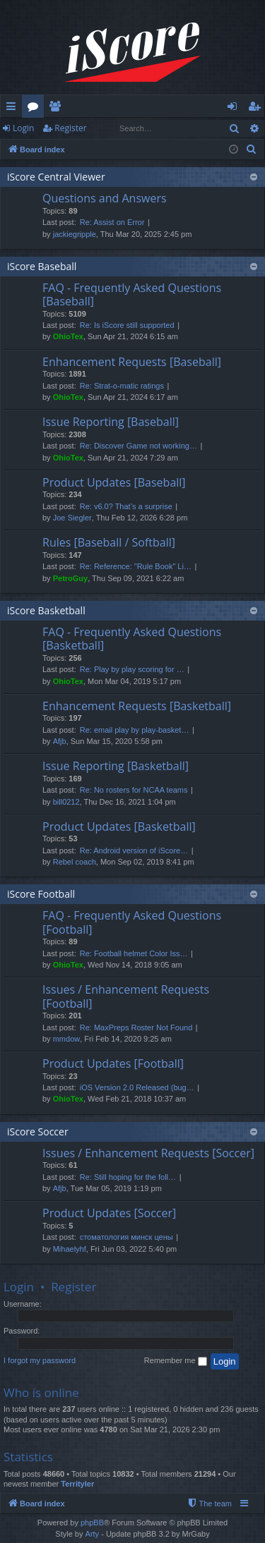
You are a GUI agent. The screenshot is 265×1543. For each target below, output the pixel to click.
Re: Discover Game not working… (138, 445)
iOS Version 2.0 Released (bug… (137, 1087)
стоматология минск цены (126, 1237)
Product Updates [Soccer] (109, 1213)
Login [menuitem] (235, 108)
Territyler (77, 1484)
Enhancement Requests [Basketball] (136, 706)
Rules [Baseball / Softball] (108, 542)
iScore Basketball (46, 610)
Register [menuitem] (257, 108)
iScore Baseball (41, 266)
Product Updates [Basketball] (119, 826)
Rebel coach (74, 862)
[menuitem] (251, 149)
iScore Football (41, 894)
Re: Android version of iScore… (134, 850)
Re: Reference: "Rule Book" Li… (136, 566)
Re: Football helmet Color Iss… (134, 953)
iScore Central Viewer (56, 176)
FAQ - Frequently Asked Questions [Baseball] (131, 294)
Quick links (14, 108)
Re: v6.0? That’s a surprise (126, 506)
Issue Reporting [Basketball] (115, 766)
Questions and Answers (104, 198)
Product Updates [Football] (113, 1063)
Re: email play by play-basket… (134, 730)
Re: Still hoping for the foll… (128, 1177)
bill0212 (66, 802)
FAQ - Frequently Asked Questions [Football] (131, 922)
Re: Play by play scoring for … (132, 669)
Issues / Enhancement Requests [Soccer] (148, 1153)
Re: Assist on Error (112, 222)
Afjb (59, 741)
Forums (36, 108)
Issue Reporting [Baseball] (110, 421)
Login (23, 128)
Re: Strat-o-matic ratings (122, 386)
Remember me (175, 1361)
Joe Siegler (72, 517)
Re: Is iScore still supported (127, 325)
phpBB (92, 1522)
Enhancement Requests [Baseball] (131, 362)
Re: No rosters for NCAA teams (134, 790)
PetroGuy (70, 578)
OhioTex (68, 336)
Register (70, 128)
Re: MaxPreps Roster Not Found (136, 1027)
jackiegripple (74, 234)
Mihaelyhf (69, 1249)
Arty (93, 1534)
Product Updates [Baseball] (114, 482)
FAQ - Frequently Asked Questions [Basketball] (131, 638)
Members (57, 108)
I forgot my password (40, 1360)
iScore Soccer (38, 1131)
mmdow (67, 1039)
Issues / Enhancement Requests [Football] (125, 996)
